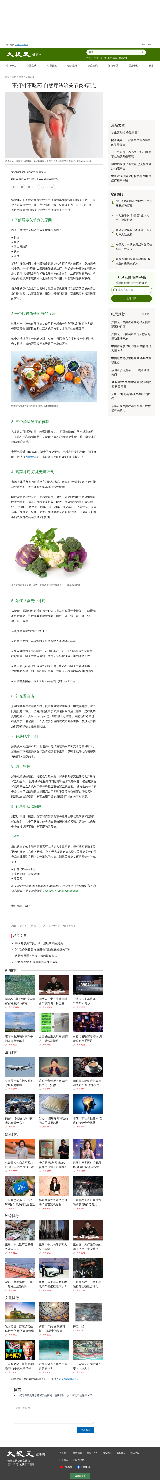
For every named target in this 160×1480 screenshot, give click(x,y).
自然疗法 (54, 926)
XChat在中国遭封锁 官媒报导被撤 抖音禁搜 (131, 384)
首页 (7, 77)
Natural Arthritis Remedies (61, 890)
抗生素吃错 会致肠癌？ (125, 132)
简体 (150, 44)
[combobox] (114, 52)
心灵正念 (52, 65)
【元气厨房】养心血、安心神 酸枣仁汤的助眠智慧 (131, 154)
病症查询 (93, 65)
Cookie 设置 (80, 1476)
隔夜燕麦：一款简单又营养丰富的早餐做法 (131, 142)
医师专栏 (133, 65)
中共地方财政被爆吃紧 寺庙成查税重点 (131, 360)
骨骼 (21, 77)
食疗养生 (11, 65)
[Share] (7, 1007)
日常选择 (112, 58)
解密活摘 (123, 58)
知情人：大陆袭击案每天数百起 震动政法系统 (131, 336)
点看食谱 (31, 456)
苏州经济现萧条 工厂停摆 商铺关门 (130, 372)
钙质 (33, 926)
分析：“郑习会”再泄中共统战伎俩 (130, 396)
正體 (143, 44)
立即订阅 (132, 298)
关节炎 (23, 926)
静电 (96, 58)
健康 (14, 77)
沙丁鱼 (103, 58)
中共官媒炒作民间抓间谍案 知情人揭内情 (131, 348)
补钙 (42, 926)
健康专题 (113, 65)
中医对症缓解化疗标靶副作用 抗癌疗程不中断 (131, 178)
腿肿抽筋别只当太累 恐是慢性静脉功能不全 (131, 166)
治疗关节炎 (69, 926)
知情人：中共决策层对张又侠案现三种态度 (131, 324)
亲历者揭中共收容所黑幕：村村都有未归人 (131, 408)
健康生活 (72, 65)
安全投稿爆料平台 (69, 1379)
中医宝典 (32, 65)
